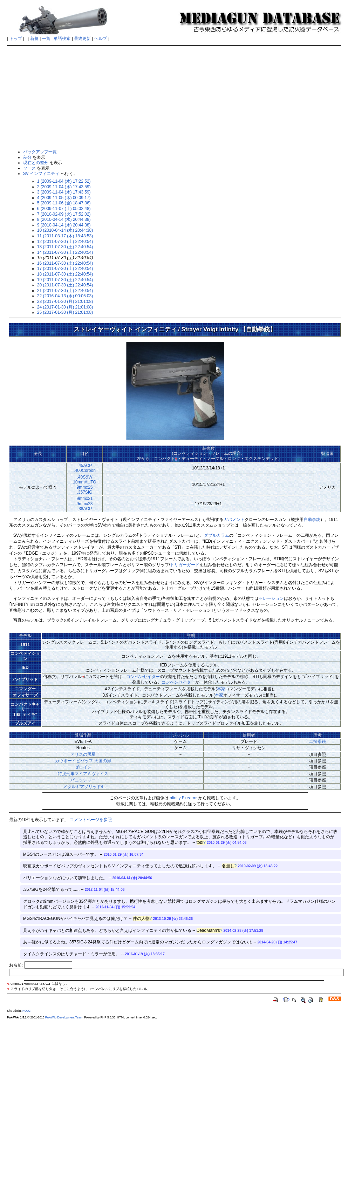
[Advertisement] (174, 97)
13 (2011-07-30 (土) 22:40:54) (65, 246)
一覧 (46, 38)
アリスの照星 (83, 754)
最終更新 (82, 38)
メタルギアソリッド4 (83, 786)
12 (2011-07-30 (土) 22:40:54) (65, 241)
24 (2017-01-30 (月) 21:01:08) (65, 307)
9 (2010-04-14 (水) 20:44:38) (64, 225)
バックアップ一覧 (40, 151)
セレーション (271, 598)
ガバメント (234, 519)
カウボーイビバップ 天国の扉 (83, 760)
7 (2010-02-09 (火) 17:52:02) (64, 214)
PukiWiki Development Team (63, 1017)
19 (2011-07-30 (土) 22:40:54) (65, 279)
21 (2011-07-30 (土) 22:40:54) (65, 290)
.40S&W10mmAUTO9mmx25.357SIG (84, 485)
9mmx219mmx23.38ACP (84, 503)
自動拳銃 (311, 519)
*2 (83, 677)
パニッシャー (83, 780)
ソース (29, 168)
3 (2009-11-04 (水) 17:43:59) (64, 192)
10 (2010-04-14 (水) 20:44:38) (65, 230)
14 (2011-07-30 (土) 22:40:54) (65, 252)
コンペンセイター (143, 676)
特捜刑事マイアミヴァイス (83, 773)
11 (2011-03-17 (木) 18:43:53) (65, 235)
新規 (34, 38)
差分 (27, 157)
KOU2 (26, 1010)
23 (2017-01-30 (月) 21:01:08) (65, 301)
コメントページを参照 (91, 819)
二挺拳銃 (317, 741)
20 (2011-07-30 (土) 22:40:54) (65, 285)
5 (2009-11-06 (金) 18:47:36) (64, 203)
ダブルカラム (216, 535)
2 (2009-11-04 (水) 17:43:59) (64, 186)
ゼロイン (83, 767)
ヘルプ (100, 38)
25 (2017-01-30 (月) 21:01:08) (65, 312)
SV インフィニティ (41, 173)
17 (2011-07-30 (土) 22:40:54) (65, 268)
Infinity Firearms (183, 797)
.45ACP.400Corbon (85, 468)
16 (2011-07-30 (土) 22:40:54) (65, 263)
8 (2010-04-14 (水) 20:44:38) (64, 219)
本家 (221, 688)
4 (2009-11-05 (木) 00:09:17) (64, 197)
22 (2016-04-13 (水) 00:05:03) (65, 295)
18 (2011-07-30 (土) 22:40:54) (65, 274)
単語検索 (62, 38)
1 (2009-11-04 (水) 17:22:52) (64, 181)
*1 (176, 459)
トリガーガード (184, 564)
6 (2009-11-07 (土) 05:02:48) (64, 208)
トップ (15, 38)
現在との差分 (35, 162)
